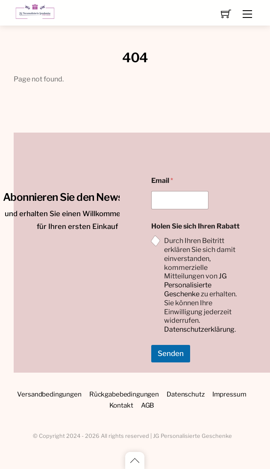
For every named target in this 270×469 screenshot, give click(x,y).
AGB (148, 405)
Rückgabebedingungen (124, 394)
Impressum (229, 394)
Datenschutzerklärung (199, 329)
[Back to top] (134, 460)
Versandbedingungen (49, 394)
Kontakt (121, 405)
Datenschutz (185, 394)
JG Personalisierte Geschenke (195, 285)
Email (162, 181)
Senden (171, 353)
